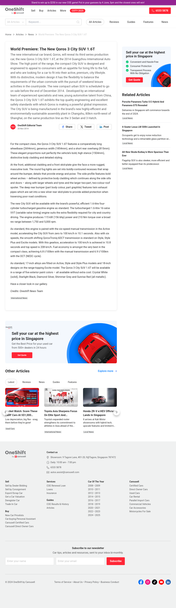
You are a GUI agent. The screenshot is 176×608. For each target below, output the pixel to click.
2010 (90, 489)
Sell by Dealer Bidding (16, 485)
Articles (51, 10)
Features (148, 21)
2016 (90, 500)
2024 (90, 515)
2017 (97, 500)
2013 (97, 493)
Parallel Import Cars (139, 500)
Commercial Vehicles (140, 504)
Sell (33, 10)
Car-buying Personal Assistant (20, 519)
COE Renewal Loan (56, 485)
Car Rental (134, 496)
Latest (11, 382)
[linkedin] (104, 127)
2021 (97, 508)
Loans (50, 489)
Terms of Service (62, 582)
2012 (90, 493)
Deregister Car (12, 500)
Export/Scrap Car (14, 493)
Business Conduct (110, 582)
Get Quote (22, 355)
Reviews (114, 21)
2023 (97, 511)
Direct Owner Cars (138, 489)
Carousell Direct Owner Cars (19, 526)
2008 (90, 485)
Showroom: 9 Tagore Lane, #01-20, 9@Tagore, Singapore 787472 (83, 457)
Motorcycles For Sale (140, 511)
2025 (97, 515)
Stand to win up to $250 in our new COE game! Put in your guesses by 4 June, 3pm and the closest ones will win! (88, 2)
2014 (90, 496)
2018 (90, 504)
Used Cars (134, 493)
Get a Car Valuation (15, 496)
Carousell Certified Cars (17, 522)
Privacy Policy (92, 582)
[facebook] (67, 127)
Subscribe (116, 561)
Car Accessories (137, 508)
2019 (97, 504)
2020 (90, 508)
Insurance (52, 493)
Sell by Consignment (15, 489)
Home (8, 34)
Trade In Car (11, 504)
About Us (78, 582)
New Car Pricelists (14, 515)
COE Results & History (58, 504)
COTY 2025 (77, 10)
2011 (97, 489)
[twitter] (86, 127)
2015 (97, 496)
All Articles (16, 22)
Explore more (107, 371)
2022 (90, 511)
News (165, 21)
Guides (131, 21)
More (63, 10)
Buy (41, 10)
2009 (97, 485)
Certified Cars (136, 485)
